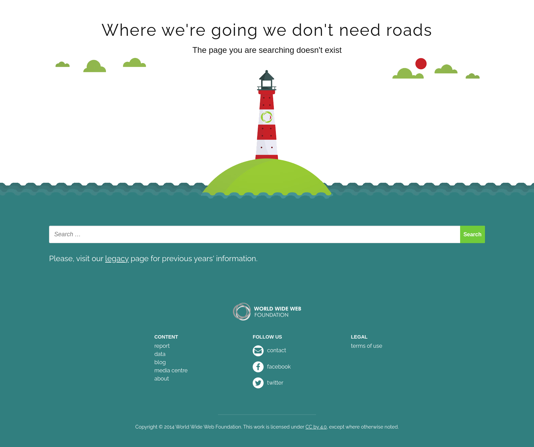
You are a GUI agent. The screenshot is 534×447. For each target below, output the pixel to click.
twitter (268, 382)
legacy (117, 258)
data (160, 354)
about (161, 378)
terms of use (366, 346)
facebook (272, 366)
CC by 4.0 (316, 427)
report (162, 346)
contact (269, 350)
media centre (171, 370)
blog (160, 362)
